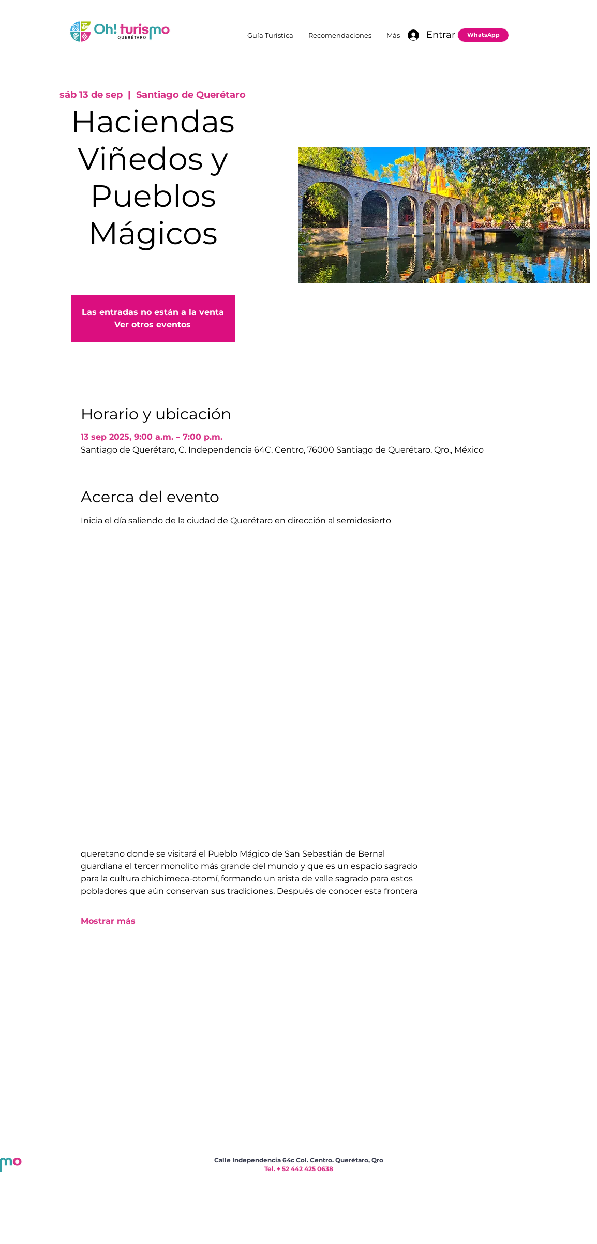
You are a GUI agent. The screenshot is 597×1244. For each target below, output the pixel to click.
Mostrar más (108, 921)
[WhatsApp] (483, 35)
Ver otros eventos (152, 324)
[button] (342, 35)
